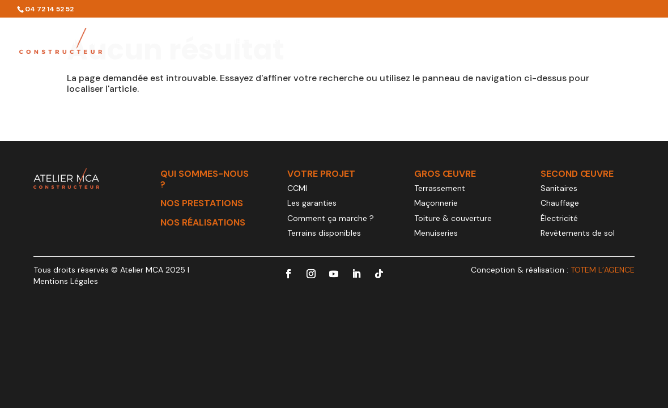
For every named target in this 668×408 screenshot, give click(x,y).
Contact (632, 41)
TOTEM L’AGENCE (603, 270)
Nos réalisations (504, 41)
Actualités (577, 41)
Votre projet (415, 41)
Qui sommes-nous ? (237, 41)
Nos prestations (327, 41)
